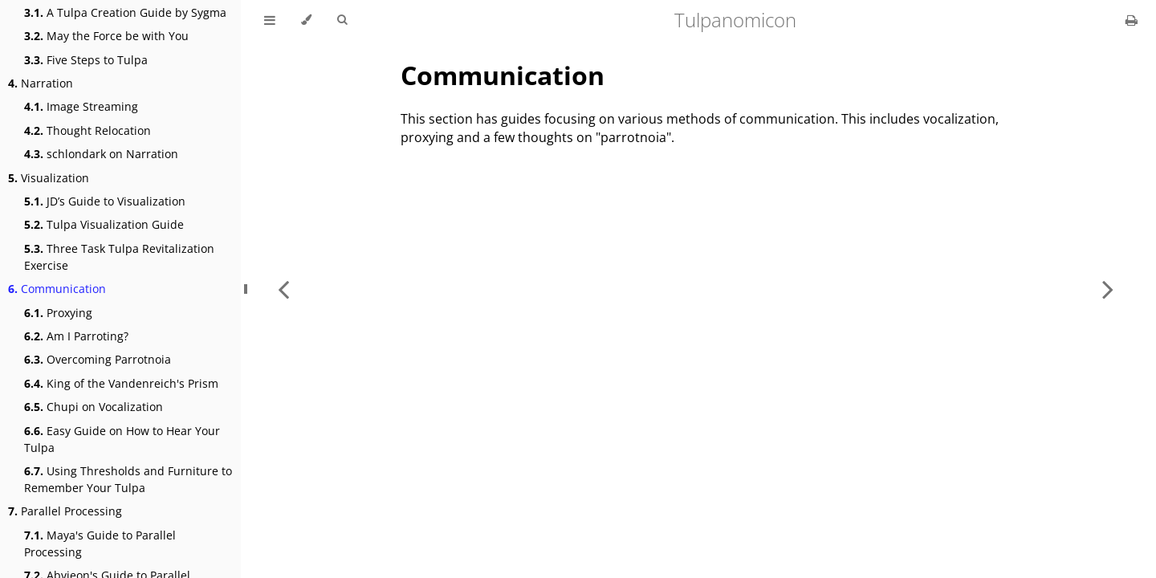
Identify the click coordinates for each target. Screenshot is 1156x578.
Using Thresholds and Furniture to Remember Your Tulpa (128, 479)
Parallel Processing (65, 511)
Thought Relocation (87, 130)
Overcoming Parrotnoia (97, 359)
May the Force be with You (106, 35)
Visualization (48, 177)
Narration (40, 83)
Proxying (58, 312)
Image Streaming (81, 106)
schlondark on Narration (101, 153)
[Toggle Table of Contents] (269, 20)
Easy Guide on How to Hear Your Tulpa (122, 439)
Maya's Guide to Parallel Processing (100, 543)
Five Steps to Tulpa (86, 59)
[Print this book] (1131, 20)
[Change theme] (306, 20)
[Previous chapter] (283, 289)
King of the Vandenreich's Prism (121, 383)
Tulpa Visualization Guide (104, 224)
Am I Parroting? (76, 336)
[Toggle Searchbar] (342, 20)
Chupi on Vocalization (93, 406)
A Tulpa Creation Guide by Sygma (125, 12)
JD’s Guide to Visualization (104, 201)
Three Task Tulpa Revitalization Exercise (119, 257)
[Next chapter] (1108, 289)
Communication (57, 288)
